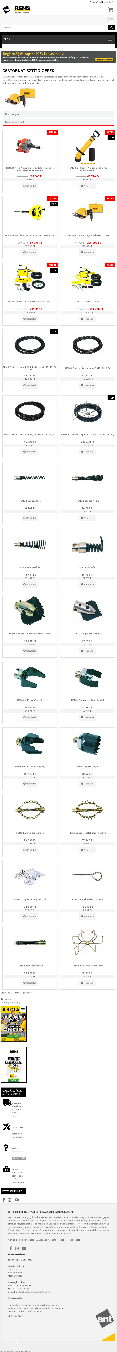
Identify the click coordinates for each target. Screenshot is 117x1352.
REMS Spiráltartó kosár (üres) (87, 965)
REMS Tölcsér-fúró (29, 567)
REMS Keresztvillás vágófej (30, 766)
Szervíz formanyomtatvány (10, 1001)
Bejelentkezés (108, 2)
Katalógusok (13, 114)
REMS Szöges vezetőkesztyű (30, 899)
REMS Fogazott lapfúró (88, 633)
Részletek (29, 186)
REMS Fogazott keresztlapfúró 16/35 (30, 633)
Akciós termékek (14, 122)
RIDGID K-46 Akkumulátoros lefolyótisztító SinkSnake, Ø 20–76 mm (30, 169)
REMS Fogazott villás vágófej (87, 700)
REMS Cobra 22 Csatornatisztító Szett (30, 301)
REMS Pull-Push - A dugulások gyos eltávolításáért (87, 169)
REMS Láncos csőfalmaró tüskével (88, 833)
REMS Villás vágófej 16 (30, 700)
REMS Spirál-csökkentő (30, 965)
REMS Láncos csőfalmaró (30, 833)
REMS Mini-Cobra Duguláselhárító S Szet (87, 235)
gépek (106, 1217)
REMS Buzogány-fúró (87, 501)
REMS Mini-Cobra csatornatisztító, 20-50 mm (30, 235)
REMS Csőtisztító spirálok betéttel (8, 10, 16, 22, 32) (30, 368)
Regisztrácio (95, 2)
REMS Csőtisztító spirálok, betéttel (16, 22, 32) (29, 434)
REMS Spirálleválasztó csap (87, 899)
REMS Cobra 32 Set (88, 301)
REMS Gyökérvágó (87, 766)
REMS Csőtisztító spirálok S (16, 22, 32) (87, 368)
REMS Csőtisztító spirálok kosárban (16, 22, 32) (87, 434)
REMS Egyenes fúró (30, 501)
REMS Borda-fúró (87, 567)
